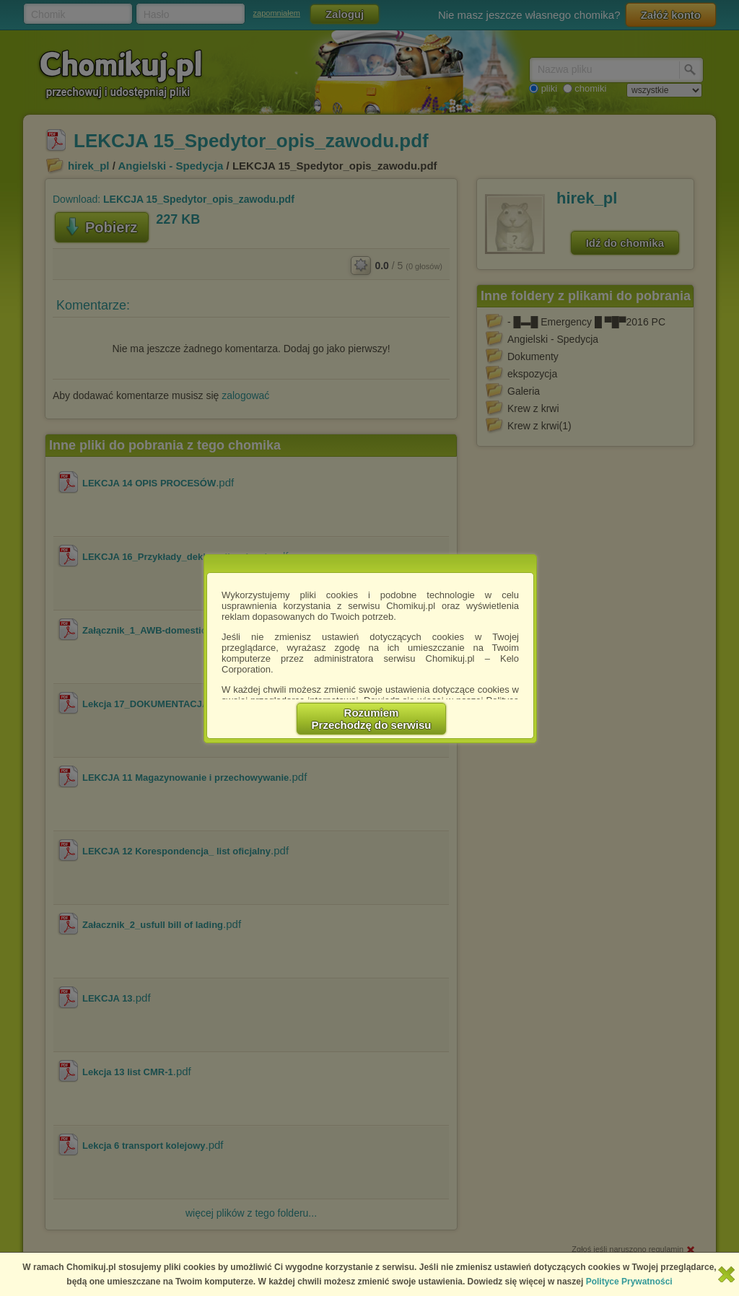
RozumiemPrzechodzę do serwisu (372, 718)
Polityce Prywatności (629, 1282)
